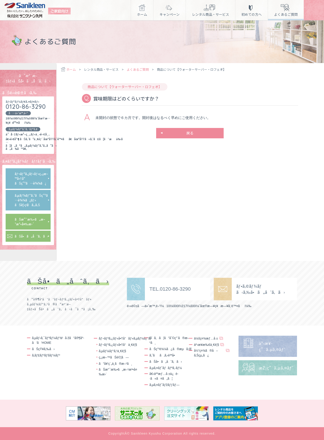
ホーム (142, 14)
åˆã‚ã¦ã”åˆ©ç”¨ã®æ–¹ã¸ (169, 340)
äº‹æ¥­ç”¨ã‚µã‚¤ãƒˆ (272, 346)
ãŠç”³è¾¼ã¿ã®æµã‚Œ (170, 349)
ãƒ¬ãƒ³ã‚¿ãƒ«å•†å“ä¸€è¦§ (118, 345)
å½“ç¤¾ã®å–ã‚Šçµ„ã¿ (206, 353)
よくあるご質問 (286, 14)
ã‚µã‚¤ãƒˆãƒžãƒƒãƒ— (164, 385)
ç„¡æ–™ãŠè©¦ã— (114, 357)
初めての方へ (251, 14)
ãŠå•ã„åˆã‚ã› (31, 236)
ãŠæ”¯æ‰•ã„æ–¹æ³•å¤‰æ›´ (30, 221)
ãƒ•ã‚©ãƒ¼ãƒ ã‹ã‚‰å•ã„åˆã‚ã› (260, 289)
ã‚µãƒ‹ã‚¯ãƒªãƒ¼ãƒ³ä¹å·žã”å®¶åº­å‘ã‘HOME (58, 340)
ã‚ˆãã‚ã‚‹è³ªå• (163, 355)
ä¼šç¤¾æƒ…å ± (206, 338)
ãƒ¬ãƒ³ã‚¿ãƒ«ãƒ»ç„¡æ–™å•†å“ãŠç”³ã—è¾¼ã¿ (31, 178)
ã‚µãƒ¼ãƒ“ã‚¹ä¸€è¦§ (112, 351)
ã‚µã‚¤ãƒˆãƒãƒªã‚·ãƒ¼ (165, 368)
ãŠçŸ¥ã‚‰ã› (43, 349)
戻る (190, 133)
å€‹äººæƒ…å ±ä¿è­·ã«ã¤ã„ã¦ (163, 376)
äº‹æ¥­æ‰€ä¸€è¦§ (206, 345)
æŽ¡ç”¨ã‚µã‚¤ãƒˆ (276, 368)
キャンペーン (170, 14)
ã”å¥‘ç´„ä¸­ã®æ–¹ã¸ (115, 363)
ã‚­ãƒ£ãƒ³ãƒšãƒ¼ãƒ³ (46, 355)
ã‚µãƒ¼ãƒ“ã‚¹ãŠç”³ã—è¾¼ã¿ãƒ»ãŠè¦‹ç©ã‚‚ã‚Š (32, 200)
